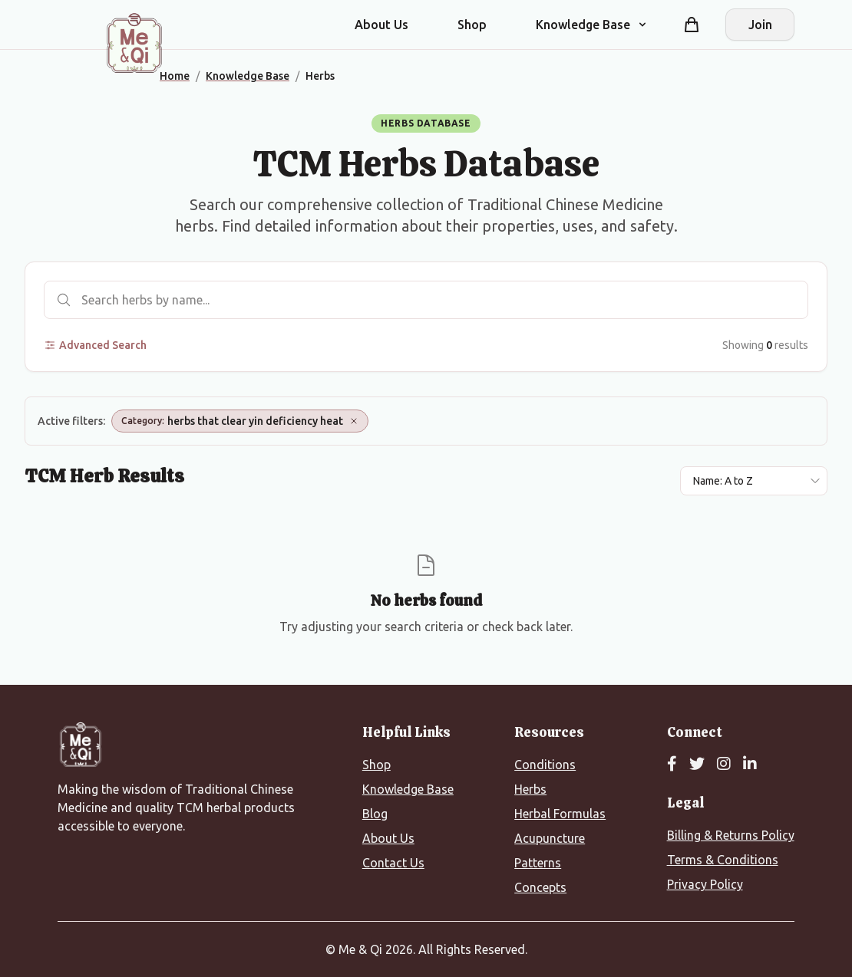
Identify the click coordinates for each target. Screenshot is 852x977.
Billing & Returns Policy (730, 835)
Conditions (545, 764)
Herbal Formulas (560, 814)
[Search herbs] (426, 300)
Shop (472, 24)
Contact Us (393, 863)
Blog (375, 814)
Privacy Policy (705, 884)
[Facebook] (672, 764)
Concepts (540, 887)
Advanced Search (95, 345)
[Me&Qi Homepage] (134, 43)
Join (760, 24)
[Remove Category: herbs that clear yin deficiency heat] (353, 421)
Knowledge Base (408, 789)
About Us (381, 24)
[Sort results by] (753, 480)
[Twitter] (697, 764)
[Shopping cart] (691, 24)
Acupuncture (549, 838)
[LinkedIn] (750, 764)
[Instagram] (724, 764)
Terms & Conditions (722, 860)
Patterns (537, 863)
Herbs (530, 789)
